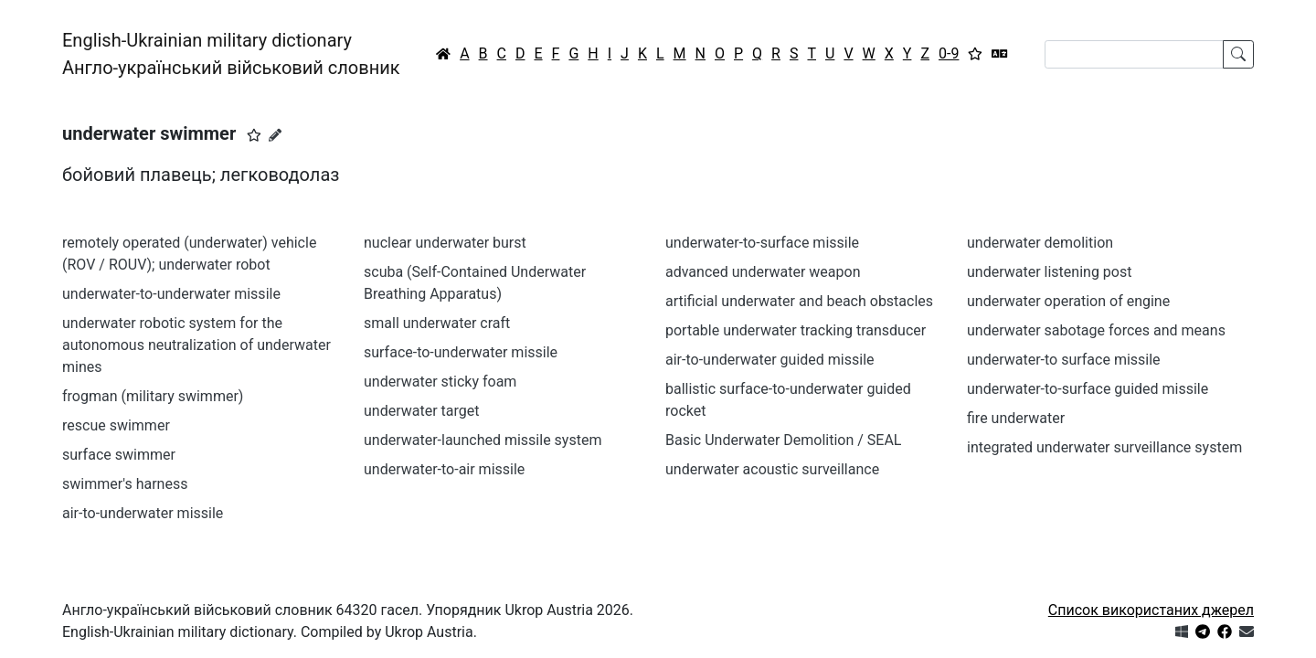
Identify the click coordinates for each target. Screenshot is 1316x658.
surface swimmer (118, 454)
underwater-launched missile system (482, 440)
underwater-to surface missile (1064, 359)
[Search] (1134, 54)
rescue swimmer (116, 425)
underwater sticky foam (440, 381)
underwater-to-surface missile (762, 242)
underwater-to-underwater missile (171, 293)
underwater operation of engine (1068, 301)
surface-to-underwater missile (460, 352)
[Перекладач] (1000, 54)
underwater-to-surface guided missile (1087, 389)
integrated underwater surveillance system (1104, 447)
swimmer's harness (124, 484)
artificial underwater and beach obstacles (799, 301)
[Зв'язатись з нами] (1246, 632)
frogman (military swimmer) (152, 396)
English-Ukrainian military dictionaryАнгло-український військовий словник (231, 54)
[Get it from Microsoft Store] (1181, 632)
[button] (254, 135)
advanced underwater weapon (762, 272)
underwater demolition (1040, 242)
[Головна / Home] (443, 54)
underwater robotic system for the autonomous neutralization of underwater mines (196, 345)
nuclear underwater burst (445, 242)
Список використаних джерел (1151, 610)
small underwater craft (437, 323)
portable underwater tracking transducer (795, 330)
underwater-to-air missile (444, 469)
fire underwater (1016, 418)
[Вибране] (975, 54)
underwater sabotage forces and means (1096, 330)
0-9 (949, 53)
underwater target (421, 410)
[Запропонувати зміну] (275, 135)
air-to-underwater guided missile (770, 359)
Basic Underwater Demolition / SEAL (783, 440)
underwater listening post (1049, 272)
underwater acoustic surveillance (772, 469)
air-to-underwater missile (142, 513)
